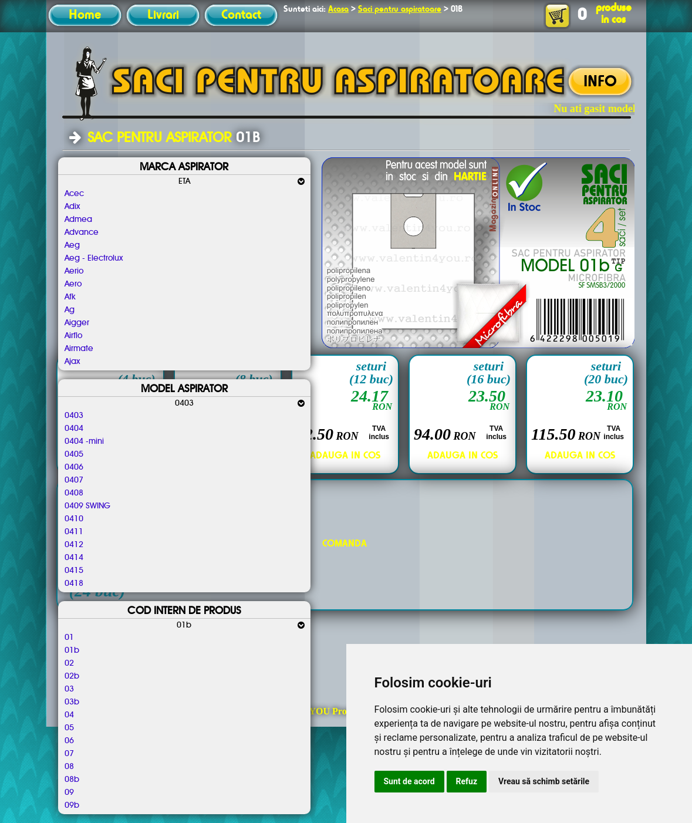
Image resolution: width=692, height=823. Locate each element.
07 (69, 754)
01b (72, 650)
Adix (72, 207)
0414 (74, 558)
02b (72, 676)
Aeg (72, 245)
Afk (70, 297)
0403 (74, 416)
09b (72, 805)
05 (69, 728)
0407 (74, 480)
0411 (74, 532)
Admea (78, 219)
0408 (74, 493)
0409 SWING (87, 506)
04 (69, 715)
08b (72, 779)
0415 (74, 570)
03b (72, 702)
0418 (74, 583)
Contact (241, 15)
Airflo (73, 336)
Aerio (74, 271)
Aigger (77, 323)
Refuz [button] (467, 781)
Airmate (79, 349)
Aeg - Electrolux (94, 258)
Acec (74, 194)
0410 (74, 519)
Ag (70, 310)
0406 (74, 467)
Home (85, 15)
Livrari (163, 15)
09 (69, 792)
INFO (600, 82)
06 (69, 741)
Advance (82, 232)
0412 (74, 545)
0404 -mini (84, 441)
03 (69, 689)
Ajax (72, 361)
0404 (74, 428)
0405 (74, 454)
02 (69, 663)
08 (69, 767)
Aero (73, 284)
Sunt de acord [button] (409, 781)
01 (69, 637)
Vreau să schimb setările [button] (543, 781)
